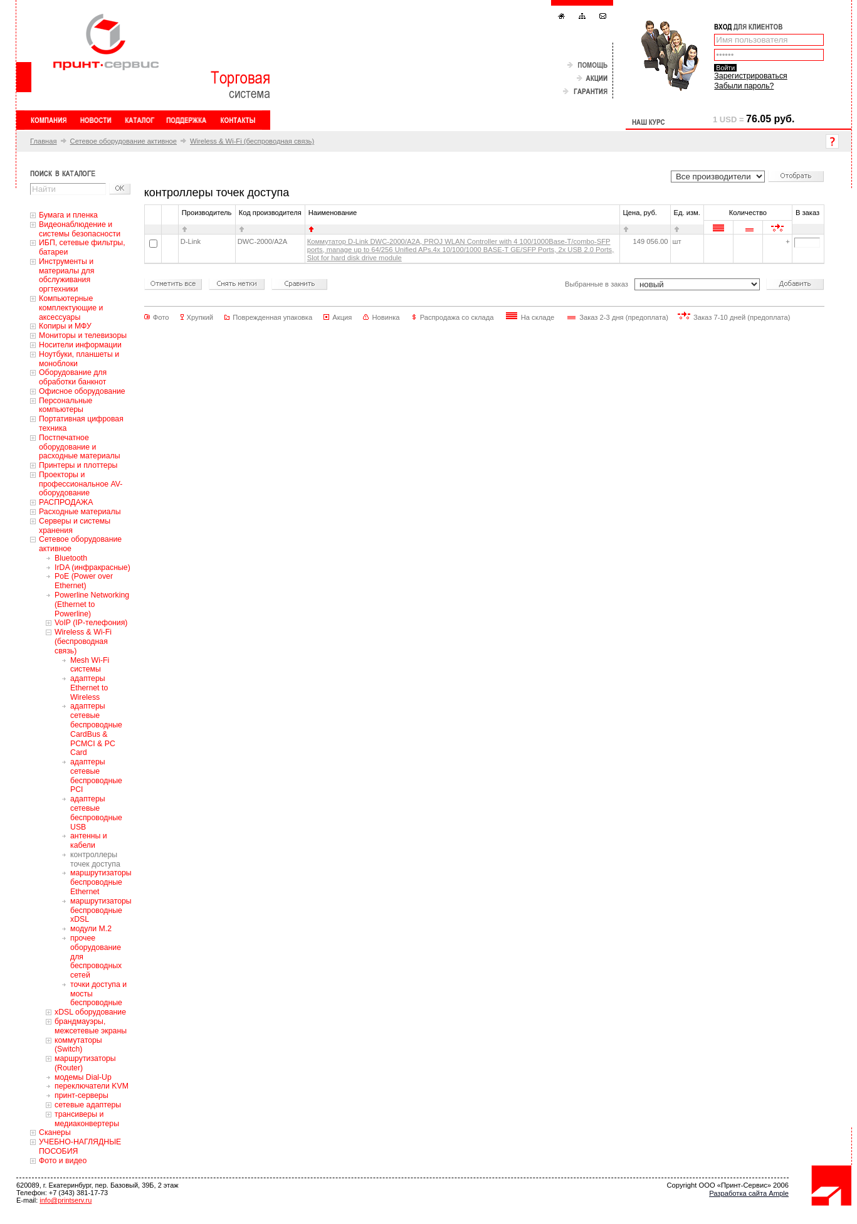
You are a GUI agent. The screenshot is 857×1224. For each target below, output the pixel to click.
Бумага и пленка (68, 215)
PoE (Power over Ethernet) (84, 581)
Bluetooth (71, 558)
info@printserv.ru (65, 1200)
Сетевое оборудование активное (123, 141)
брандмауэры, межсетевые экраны (91, 1026)
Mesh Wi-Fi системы (89, 665)
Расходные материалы (80, 511)
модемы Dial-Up (83, 1077)
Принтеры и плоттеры (78, 465)
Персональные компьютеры (65, 405)
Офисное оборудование (82, 391)
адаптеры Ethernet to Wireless (89, 688)
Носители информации (80, 344)
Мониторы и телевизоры (83, 335)
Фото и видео (63, 1160)
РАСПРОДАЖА (66, 502)
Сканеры (55, 1132)
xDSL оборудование (90, 1012)
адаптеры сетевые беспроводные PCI (96, 775)
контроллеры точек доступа (95, 859)
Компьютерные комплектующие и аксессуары (71, 308)
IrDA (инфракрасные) (92, 567)
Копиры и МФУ (65, 326)
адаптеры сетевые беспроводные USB (96, 812)
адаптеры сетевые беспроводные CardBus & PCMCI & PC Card (96, 729)
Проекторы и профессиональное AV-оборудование (80, 484)
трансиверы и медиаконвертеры (87, 1119)
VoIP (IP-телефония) (91, 622)
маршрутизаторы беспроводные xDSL (101, 910)
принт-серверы (81, 1095)
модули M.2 (91, 928)
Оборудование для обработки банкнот (73, 377)
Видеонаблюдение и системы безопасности (79, 229)
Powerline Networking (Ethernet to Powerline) (92, 604)
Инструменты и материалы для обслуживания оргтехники (66, 275)
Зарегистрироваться (750, 75)
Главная (43, 141)
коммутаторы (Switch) (78, 1045)
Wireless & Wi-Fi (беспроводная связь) (252, 141)
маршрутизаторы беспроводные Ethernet (101, 882)
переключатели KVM (92, 1086)
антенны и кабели (88, 840)
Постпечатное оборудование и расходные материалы (79, 447)
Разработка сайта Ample (749, 1193)
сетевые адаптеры (88, 1104)
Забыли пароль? (744, 86)
